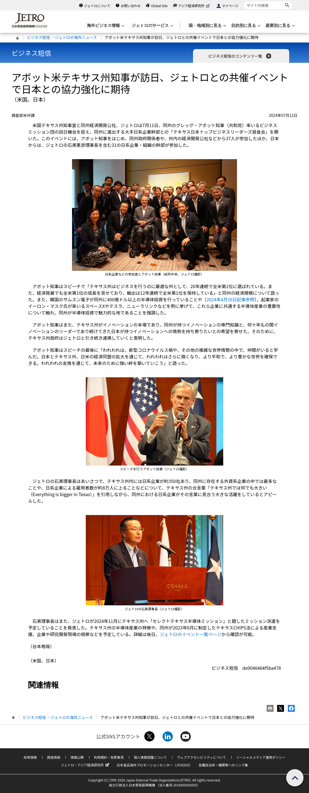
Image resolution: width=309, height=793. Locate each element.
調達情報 (53, 757)
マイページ (230, 5)
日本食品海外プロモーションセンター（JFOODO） (154, 765)
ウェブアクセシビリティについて (201, 757)
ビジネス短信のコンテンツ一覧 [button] (240, 56)
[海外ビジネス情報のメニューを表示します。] (105, 26)
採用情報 (30, 757)
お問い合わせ (130, 5)
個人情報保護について (150, 757)
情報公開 (77, 757)
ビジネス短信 (31, 53)
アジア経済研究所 (194, 5)
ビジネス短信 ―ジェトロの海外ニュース (62, 37)
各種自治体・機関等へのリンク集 (223, 765)
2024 (231, 299)
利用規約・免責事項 (109, 757)
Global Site (159, 5)
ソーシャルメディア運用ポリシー (260, 757)
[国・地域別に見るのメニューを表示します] (207, 26)
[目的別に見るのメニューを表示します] (245, 26)
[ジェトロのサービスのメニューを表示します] (152, 26)
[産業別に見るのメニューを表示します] (280, 26)
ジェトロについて (97, 5)
